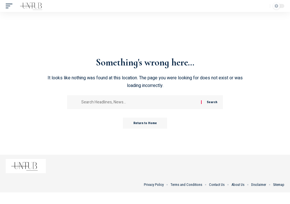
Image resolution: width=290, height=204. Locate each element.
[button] (10, 6)
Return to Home (145, 123)
